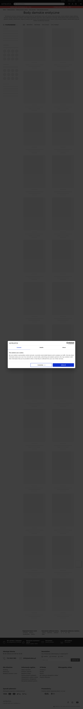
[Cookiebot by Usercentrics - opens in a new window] (67, 343)
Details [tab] (41, 347)
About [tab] (64, 347)
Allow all (63, 365)
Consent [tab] (19, 347)
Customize (41, 365)
